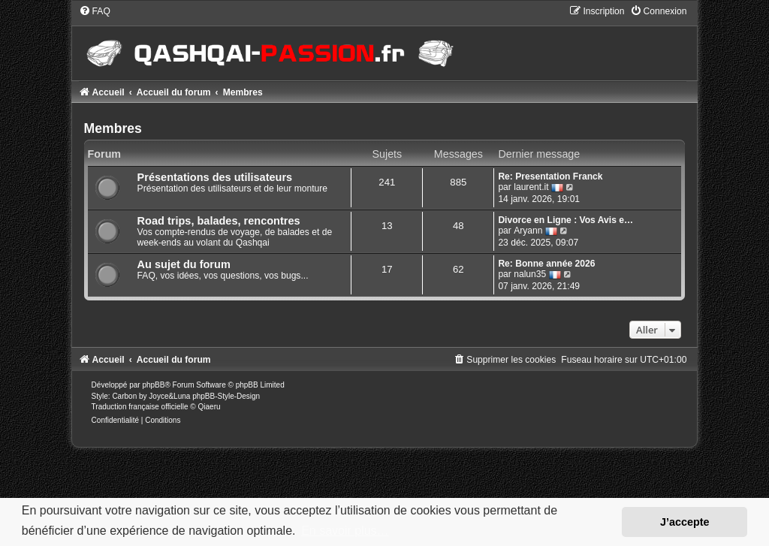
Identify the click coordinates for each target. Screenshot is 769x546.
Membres (113, 128)
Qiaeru (209, 407)
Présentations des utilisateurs (215, 177)
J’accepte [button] (685, 522)
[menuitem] (94, 11)
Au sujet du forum (184, 264)
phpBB (153, 385)
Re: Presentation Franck (550, 176)
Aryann (528, 230)
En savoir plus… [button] (345, 530)
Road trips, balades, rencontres (218, 221)
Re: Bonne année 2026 (546, 263)
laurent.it (531, 187)
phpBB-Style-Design (226, 396)
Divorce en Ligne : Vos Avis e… (565, 220)
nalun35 (530, 274)
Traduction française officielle (140, 407)
